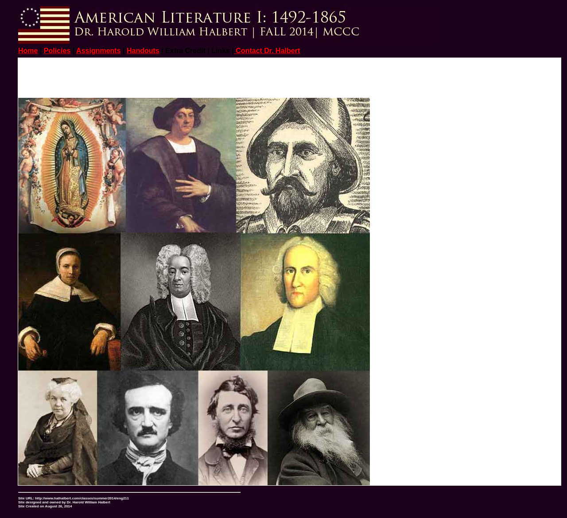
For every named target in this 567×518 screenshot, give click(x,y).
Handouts (143, 50)
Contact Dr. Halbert (267, 50)
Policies (57, 50)
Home (28, 50)
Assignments (98, 50)
